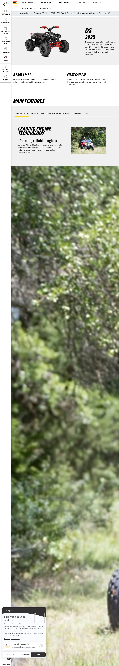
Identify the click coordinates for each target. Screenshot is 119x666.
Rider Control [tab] (77, 113)
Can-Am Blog (44, 8)
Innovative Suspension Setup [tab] (58, 113)
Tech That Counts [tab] (37, 113)
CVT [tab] (86, 113)
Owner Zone (81, 3)
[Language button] (5, 664)
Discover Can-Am (27, 3)
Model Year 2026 (46, 3)
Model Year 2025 (64, 3)
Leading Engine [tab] (22, 113)
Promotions (97, 3)
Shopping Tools (27, 8)
